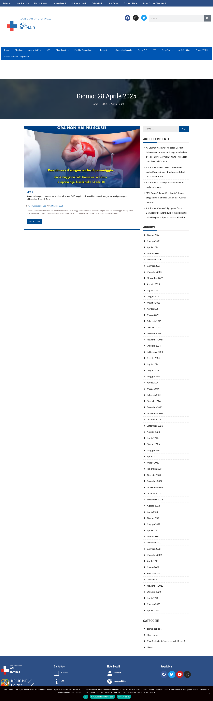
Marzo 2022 (153, 536)
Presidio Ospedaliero (85, 50)
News (30, 192)
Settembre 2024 (155, 351)
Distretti (105, 50)
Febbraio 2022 (154, 542)
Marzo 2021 (153, 567)
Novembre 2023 (155, 413)
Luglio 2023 (152, 438)
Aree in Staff (34, 50)
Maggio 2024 (153, 376)
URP (48, 50)
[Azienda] (56, 673)
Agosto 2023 (153, 431)
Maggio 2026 (153, 241)
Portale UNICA (130, 3)
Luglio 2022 (152, 511)
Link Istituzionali (78, 3)
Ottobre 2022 (154, 493)
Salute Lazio (97, 3)
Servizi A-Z (142, 50)
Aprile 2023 (152, 456)
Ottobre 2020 (154, 591)
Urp (62, 681)
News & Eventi (59, 3)
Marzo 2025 (153, 315)
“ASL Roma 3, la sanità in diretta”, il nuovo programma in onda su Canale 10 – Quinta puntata (166, 197)
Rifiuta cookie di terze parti (102, 697)
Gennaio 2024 (154, 401)
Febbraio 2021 (154, 573)
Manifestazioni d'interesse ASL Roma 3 (166, 641)
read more (34, 222)
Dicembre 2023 (154, 407)
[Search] (207, 18)
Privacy (117, 672)
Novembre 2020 (155, 585)
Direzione (19, 50)
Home (6, 50)
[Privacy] (109, 673)
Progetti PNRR (202, 50)
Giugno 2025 (153, 296)
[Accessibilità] (109, 681)
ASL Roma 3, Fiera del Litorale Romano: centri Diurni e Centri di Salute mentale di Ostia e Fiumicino (165, 172)
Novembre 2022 (155, 487)
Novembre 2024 (155, 339)
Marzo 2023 (153, 462)
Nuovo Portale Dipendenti (154, 3)
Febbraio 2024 (154, 394)
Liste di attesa (22, 3)
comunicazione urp (37, 206)
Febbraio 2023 (154, 468)
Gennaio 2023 (154, 475)
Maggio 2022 (153, 524)
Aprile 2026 (152, 247)
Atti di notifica (184, 50)
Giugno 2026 (153, 235)
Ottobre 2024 (154, 345)
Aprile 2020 (152, 610)
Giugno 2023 (153, 444)
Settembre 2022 (155, 499)
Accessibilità (120, 681)
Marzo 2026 (153, 253)
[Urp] (56, 681)
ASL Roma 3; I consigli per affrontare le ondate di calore (164, 184)
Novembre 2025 (155, 278)
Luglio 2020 (152, 598)
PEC (154, 50)
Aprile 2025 (152, 308)
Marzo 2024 (153, 388)
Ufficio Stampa (40, 3)
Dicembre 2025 (154, 271)
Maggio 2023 (153, 450)
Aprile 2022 (152, 530)
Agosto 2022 (153, 505)
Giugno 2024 (153, 370)
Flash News (152, 635)
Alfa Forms (113, 3)
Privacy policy (124, 697)
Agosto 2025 (153, 284)
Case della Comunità (123, 50)
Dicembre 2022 (154, 481)
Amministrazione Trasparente (16, 56)
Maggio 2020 (153, 604)
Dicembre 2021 (154, 554)
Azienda (6, 3)
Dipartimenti (62, 50)
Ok (86, 697)
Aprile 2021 (152, 561)
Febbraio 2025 (154, 321)
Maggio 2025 (153, 302)
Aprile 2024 (152, 382)
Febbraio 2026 (154, 259)
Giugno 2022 (153, 518)
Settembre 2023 (155, 425)
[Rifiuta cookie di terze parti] (209, 693)
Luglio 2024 (152, 364)
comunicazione (154, 628)
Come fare (167, 50)
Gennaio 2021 (154, 579)
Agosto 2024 (153, 358)
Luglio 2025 (152, 290)
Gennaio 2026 (154, 265)
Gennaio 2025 (154, 327)
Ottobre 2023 (154, 419)
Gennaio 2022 (154, 548)
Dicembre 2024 (154, 333)
